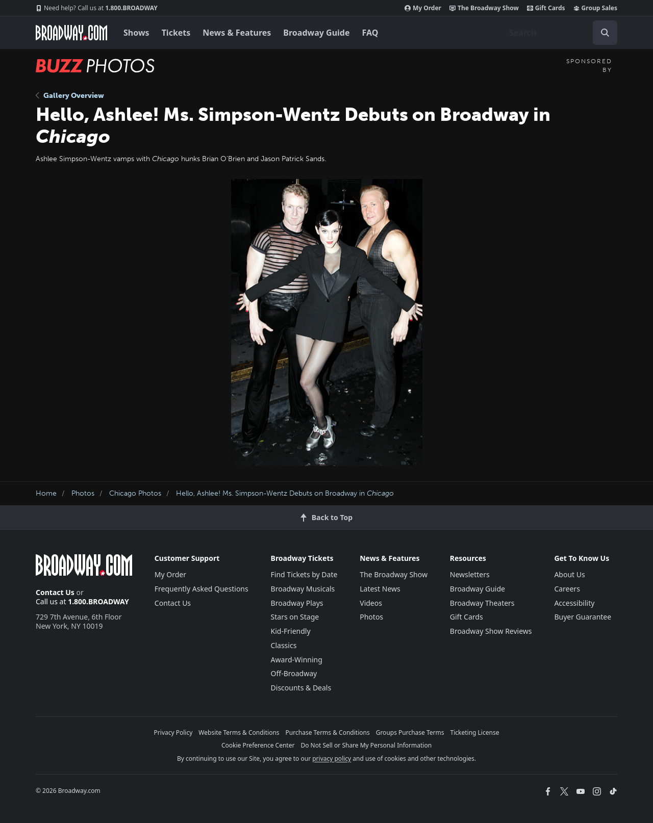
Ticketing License (474, 732)
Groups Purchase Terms (410, 732)
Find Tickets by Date (304, 574)
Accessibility (574, 603)
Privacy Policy (173, 732)
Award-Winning (296, 659)
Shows (136, 33)
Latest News (380, 589)
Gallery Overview (70, 95)
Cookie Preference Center (258, 745)
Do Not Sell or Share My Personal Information (366, 745)
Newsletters (470, 574)
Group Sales (595, 8)
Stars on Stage (295, 617)
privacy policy (331, 758)
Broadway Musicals (303, 589)
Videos (371, 603)
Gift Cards (546, 8)
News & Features (237, 33)
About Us (569, 574)
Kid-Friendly (291, 631)
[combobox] (559, 32)
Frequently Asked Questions (201, 589)
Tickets (176, 33)
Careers (567, 589)
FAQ (370, 33)
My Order (423, 8)
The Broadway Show (484, 8)
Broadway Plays (297, 603)
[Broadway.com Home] (71, 32)
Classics (284, 645)
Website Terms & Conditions (238, 732)
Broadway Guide (316, 33)
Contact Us (55, 592)
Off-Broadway (294, 673)
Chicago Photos (135, 493)
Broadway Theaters (482, 603)
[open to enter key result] (605, 32)
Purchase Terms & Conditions (328, 732)
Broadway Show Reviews (491, 631)
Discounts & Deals (301, 687)
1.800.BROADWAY (97, 8)
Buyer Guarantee (582, 617)
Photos (82, 493)
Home (46, 493)
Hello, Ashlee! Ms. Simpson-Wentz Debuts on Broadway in (285, 493)
